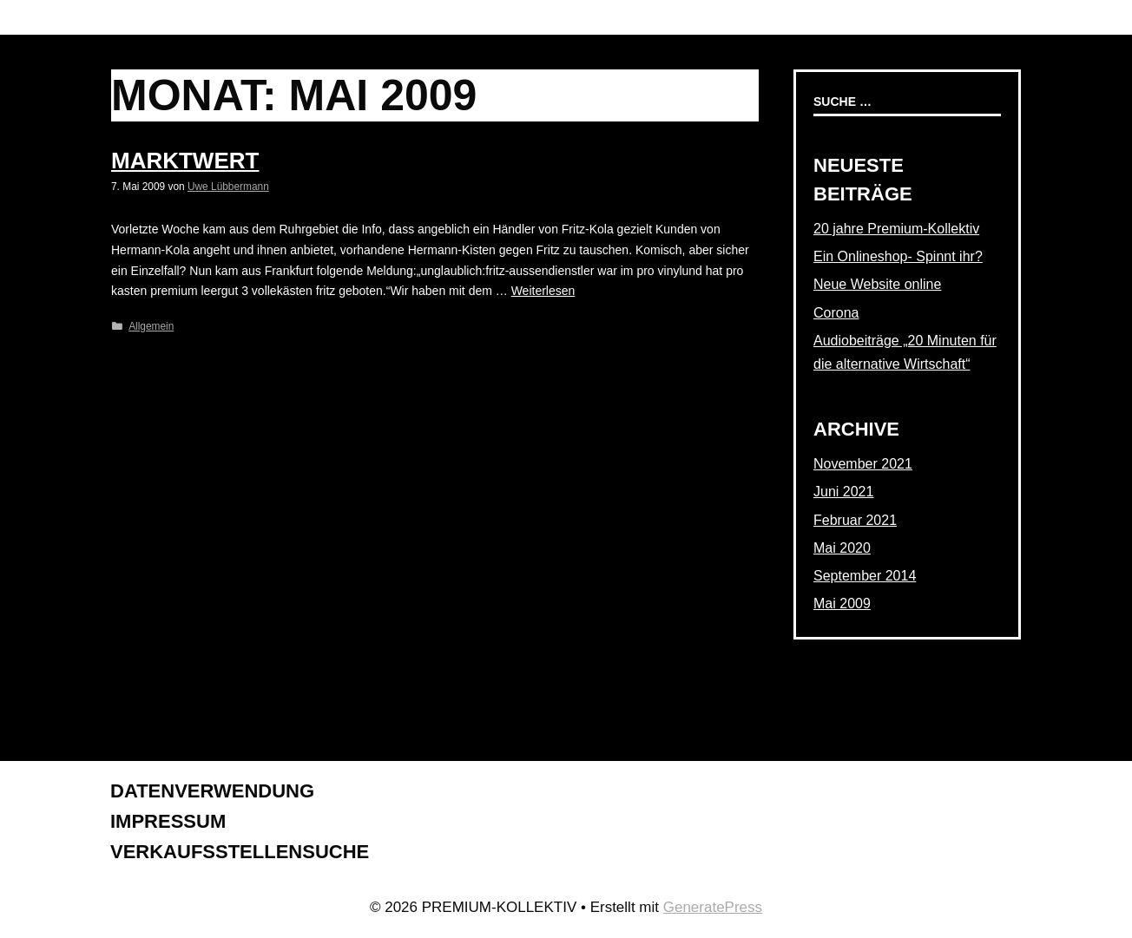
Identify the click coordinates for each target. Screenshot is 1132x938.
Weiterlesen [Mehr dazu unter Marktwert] (543, 291)
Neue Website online (877, 284)
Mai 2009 (842, 603)
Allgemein (151, 326)
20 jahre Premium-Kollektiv (896, 228)
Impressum (168, 821)
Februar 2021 (855, 520)
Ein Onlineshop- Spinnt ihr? (898, 256)
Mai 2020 (842, 548)
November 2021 (862, 463)
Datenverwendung (212, 791)
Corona (836, 312)
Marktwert (185, 161)
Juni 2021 (843, 491)
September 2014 (864, 575)
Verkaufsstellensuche (239, 852)
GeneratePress (712, 907)
